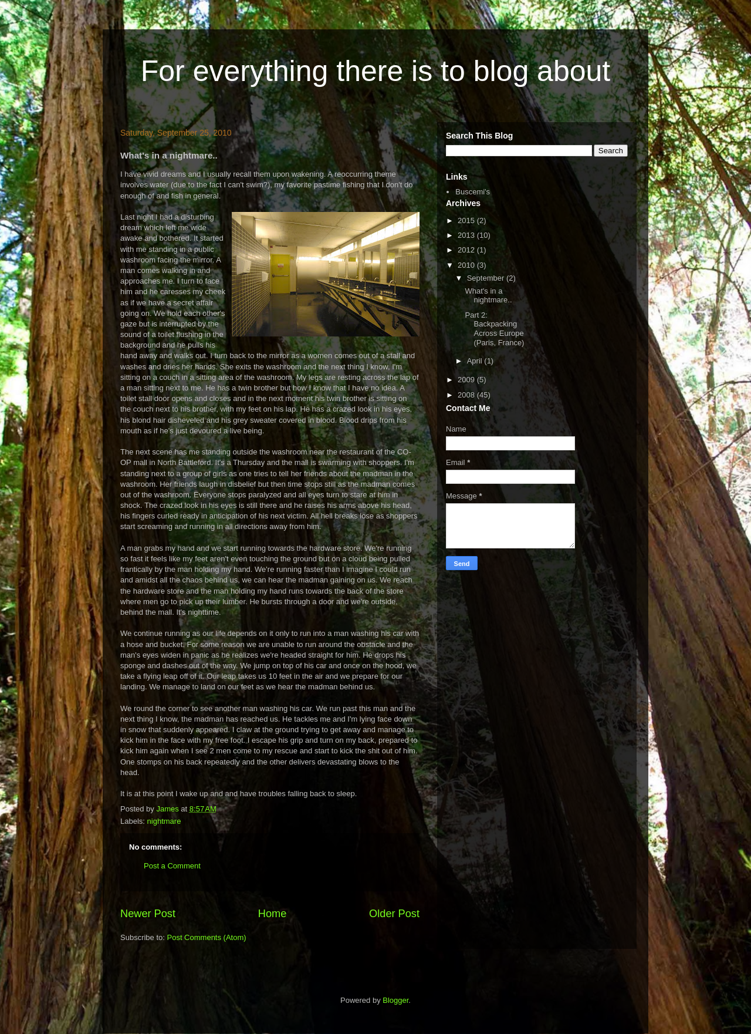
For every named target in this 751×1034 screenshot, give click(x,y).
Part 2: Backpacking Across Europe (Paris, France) (494, 329)
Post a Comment (172, 865)
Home (272, 914)
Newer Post (147, 914)
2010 (467, 265)
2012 (467, 249)
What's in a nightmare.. (488, 296)
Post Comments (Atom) (206, 937)
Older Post (394, 914)
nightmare (164, 821)
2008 (467, 394)
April (476, 360)
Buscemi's (472, 191)
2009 (467, 379)
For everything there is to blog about (375, 71)
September (486, 278)
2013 (467, 235)
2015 (467, 220)
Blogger (395, 1000)
